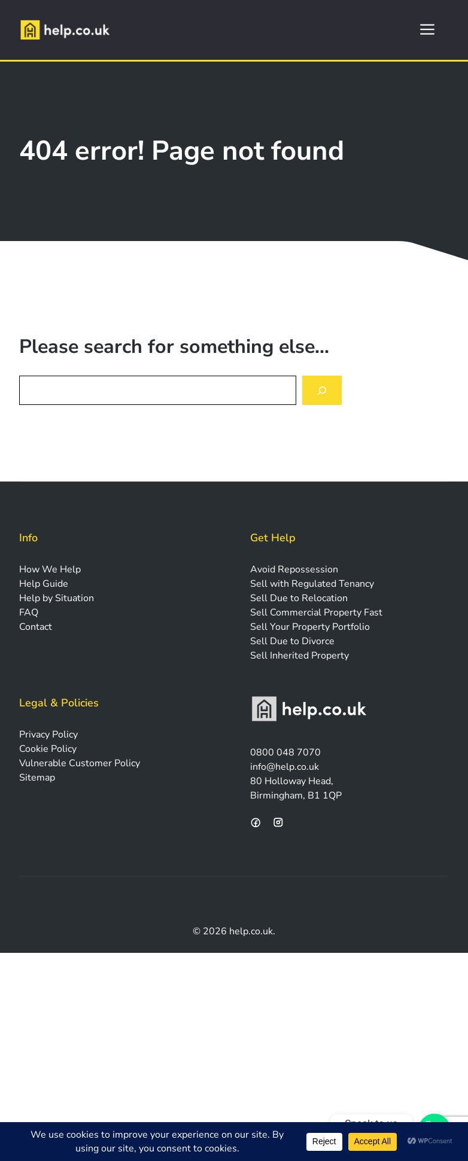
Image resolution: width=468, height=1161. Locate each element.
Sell (260, 598)
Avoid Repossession (294, 569)
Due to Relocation (309, 598)
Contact (35, 626)
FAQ (28, 612)
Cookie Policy (48, 748)
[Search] (322, 390)
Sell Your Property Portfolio (310, 626)
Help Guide (43, 583)
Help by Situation (56, 598)
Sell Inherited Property (299, 655)
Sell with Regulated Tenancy (312, 583)
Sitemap (37, 777)
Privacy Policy (48, 734)
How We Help (50, 569)
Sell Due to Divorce (292, 641)
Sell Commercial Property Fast (316, 612)
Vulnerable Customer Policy (79, 763)
